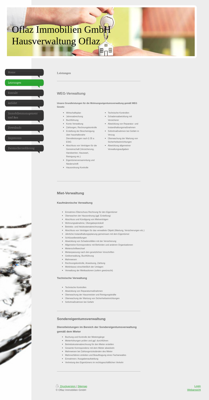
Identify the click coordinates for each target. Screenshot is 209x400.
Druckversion (66, 386)
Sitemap (82, 386)
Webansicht (194, 389)
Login (197, 386)
